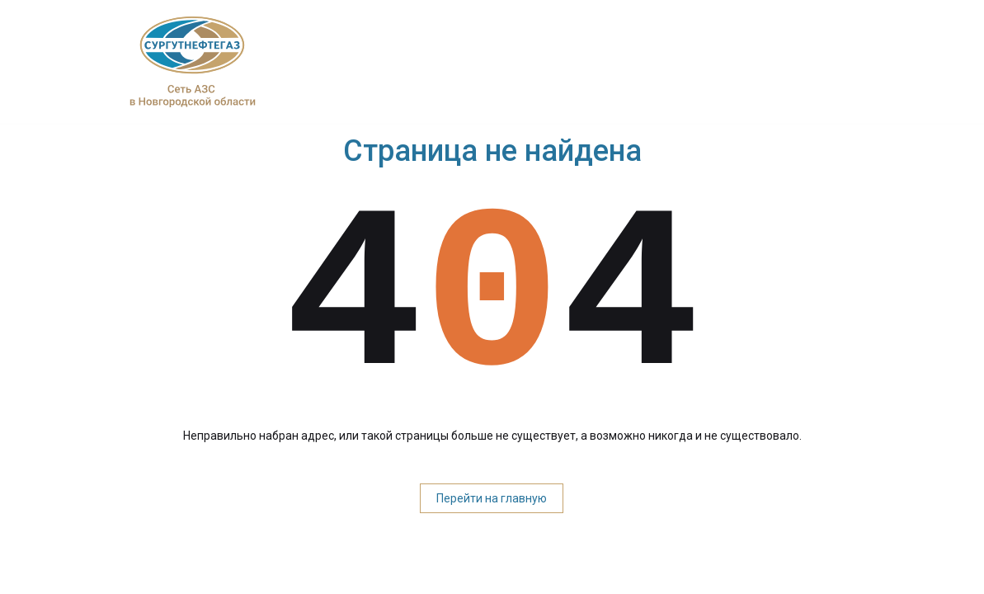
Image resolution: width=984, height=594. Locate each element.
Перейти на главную (491, 498)
